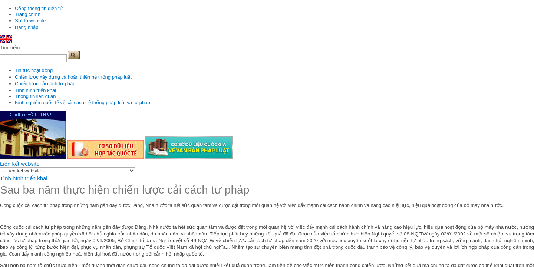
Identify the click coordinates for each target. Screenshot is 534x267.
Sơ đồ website (30, 20)
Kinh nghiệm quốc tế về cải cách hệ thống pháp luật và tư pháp (82, 102)
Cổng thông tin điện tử (39, 8)
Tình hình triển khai (35, 90)
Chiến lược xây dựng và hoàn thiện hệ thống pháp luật (73, 77)
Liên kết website (20, 164)
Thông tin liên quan (35, 96)
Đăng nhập (26, 27)
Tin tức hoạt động (34, 70)
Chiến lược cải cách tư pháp (45, 83)
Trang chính (27, 14)
